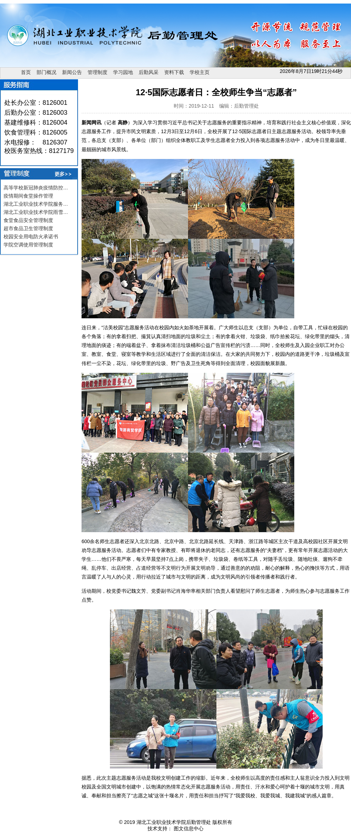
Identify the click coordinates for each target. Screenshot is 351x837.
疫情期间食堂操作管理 (28, 196)
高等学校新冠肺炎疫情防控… (36, 187)
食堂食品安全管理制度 (28, 220)
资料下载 (174, 72)
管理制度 (97, 72)
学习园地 (123, 72)
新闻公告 (72, 72)
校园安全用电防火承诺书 (31, 236)
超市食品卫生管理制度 (28, 228)
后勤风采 (148, 72)
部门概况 (46, 72)
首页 (26, 72)
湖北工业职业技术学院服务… (36, 204)
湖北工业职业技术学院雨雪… (36, 212)
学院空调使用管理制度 (28, 244)
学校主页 (200, 72)
